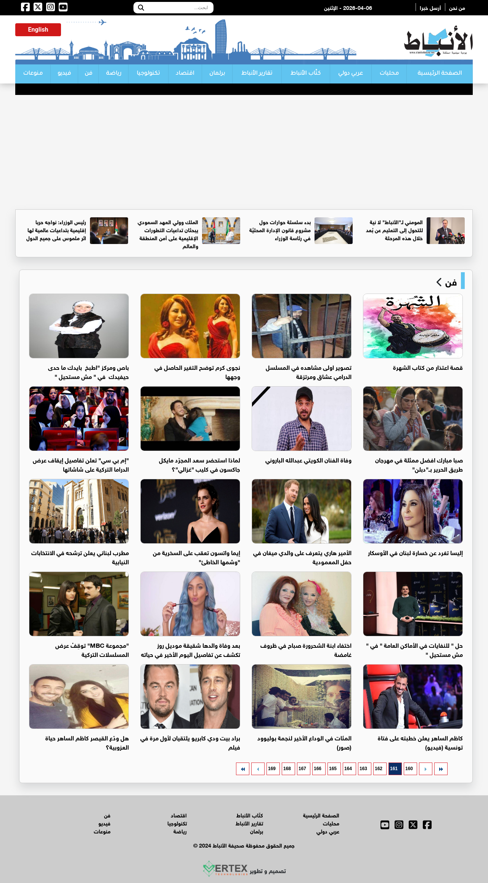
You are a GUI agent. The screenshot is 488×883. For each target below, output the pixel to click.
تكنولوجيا (148, 74)
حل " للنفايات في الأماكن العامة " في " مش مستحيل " (414, 649)
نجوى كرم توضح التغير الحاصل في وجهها (197, 371)
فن (88, 74)
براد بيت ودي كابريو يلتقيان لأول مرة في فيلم (190, 741)
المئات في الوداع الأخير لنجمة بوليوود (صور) (304, 741)
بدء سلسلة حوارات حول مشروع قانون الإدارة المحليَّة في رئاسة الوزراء (280, 229)
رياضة (113, 74)
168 (287, 768)
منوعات (33, 74)
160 (409, 768)
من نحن (457, 7)
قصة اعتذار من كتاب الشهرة (428, 366)
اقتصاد (185, 74)
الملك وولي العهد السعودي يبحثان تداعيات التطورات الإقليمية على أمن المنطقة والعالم (168, 233)
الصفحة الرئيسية (439, 74)
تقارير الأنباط (256, 74)
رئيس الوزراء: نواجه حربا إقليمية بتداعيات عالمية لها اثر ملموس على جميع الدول (56, 229)
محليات (389, 74)
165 (333, 768)
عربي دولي (350, 74)
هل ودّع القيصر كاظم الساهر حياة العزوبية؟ (87, 741)
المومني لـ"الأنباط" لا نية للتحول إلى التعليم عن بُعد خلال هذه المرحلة (394, 229)
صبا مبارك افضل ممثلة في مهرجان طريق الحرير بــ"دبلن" (419, 464)
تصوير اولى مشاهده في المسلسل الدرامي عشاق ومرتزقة (309, 371)
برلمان (217, 74)
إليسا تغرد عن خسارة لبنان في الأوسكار (415, 552)
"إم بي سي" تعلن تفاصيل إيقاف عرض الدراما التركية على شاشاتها (81, 464)
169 (272, 768)
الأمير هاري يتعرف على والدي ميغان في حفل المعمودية (302, 556)
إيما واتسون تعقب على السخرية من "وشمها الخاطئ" (196, 556)
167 (302, 768)
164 (348, 768)
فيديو (64, 74)
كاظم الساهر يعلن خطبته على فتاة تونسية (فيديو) (420, 741)
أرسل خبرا (430, 7)
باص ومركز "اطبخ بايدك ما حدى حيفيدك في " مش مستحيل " (88, 371)
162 (378, 768)
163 (363, 768)
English (38, 29)
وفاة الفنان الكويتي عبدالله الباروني (308, 459)
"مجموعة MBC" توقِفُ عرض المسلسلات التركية (92, 649)
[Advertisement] (244, 152)
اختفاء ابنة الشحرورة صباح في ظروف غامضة (306, 649)
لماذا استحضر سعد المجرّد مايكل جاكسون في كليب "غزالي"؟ (199, 464)
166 (317, 768)
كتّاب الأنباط (306, 74)
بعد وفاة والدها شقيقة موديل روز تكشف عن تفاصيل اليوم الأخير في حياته (190, 649)
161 (394, 768)
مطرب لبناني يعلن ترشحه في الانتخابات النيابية (80, 556)
